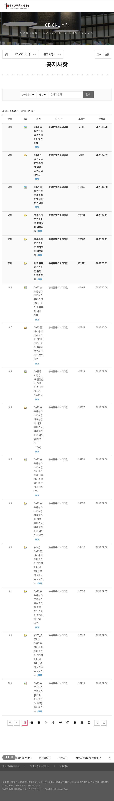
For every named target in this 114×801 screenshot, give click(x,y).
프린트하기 (107, 54)
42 (31, 722)
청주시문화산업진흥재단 (96, 758)
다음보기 (9, 757)
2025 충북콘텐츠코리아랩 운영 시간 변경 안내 (38, 195)
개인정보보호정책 (11, 766)
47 (67, 722)
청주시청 (70, 758)
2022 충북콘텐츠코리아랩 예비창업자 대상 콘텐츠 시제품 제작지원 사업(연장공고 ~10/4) (38, 427)
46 (60, 722)
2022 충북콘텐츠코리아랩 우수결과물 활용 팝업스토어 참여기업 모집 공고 (38, 607)
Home (3, 52)
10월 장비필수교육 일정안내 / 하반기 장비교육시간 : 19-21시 (38, 383)
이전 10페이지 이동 (17, 723)
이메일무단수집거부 (39, 766)
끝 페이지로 (103, 723)
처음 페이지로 (10, 723)
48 (74, 722)
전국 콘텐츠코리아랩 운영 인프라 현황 (38, 271)
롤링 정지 (12, 757)
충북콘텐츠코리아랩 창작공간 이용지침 (38, 247)
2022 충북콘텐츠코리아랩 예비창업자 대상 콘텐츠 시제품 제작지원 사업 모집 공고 (38, 519)
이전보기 (6, 757)
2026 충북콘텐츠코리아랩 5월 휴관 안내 (38, 135)
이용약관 (64, 766)
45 (53, 722)
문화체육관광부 (28, 758)
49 (81, 722)
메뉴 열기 (107, 6)
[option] (28, 758)
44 (46, 722)
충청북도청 (51, 758)
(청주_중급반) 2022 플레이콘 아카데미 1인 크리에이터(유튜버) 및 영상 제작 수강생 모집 (38, 655)
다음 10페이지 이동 (97, 723)
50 (89, 722)
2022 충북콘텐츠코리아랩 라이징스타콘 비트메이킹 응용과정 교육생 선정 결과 (38, 475)
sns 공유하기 (98, 54)
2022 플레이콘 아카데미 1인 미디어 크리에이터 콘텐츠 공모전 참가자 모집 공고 (38, 343)
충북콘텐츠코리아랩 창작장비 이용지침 (38, 223)
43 (38, 722)
